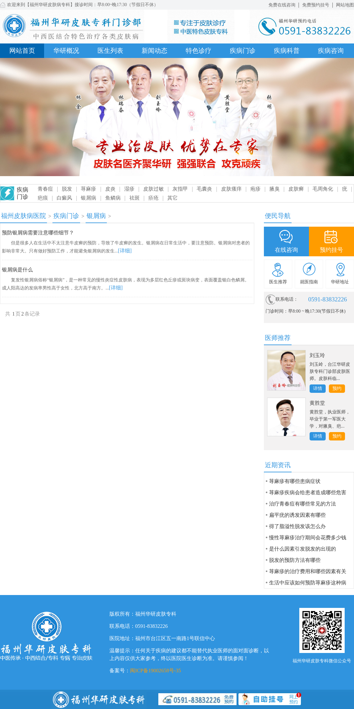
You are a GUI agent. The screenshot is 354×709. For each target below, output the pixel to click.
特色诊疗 (198, 50)
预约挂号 (331, 250)
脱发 (67, 189)
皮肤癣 (296, 189)
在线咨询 (286, 250)
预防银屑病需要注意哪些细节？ (38, 232)
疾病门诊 (243, 50)
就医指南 (309, 281)
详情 (317, 388)
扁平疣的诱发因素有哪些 (297, 515)
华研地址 (340, 281)
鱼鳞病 (113, 198)
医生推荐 (278, 281)
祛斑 (134, 198)
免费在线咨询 (281, 5)
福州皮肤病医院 (23, 215)
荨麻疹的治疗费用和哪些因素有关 (307, 571)
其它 (172, 198)
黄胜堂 (317, 403)
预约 (336, 388)
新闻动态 (154, 50)
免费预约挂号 (315, 5)
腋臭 (274, 189)
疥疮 (153, 198)
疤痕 (43, 198)
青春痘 (45, 189)
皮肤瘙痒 (231, 189)
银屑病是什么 (17, 269)
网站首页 (22, 50)
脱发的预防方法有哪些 (295, 560)
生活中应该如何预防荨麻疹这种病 (307, 582)
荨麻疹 (88, 189)
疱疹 (255, 189)
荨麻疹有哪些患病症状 (295, 481)
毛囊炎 (204, 189)
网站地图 (345, 5)
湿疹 (129, 189)
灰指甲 (180, 189)
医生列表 (110, 50)
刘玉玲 (317, 355)
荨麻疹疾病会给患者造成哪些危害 (307, 492)
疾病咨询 (331, 50)
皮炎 (110, 189)
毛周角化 (322, 189)
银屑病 (88, 198)
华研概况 (66, 50)
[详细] (125, 250)
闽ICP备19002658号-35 (155, 670)
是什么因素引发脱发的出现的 (302, 549)
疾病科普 (287, 50)
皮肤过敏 (153, 189)
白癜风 (64, 198)
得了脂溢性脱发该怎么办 (297, 526)
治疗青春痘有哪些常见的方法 (302, 503)
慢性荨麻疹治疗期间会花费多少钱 (307, 537)
